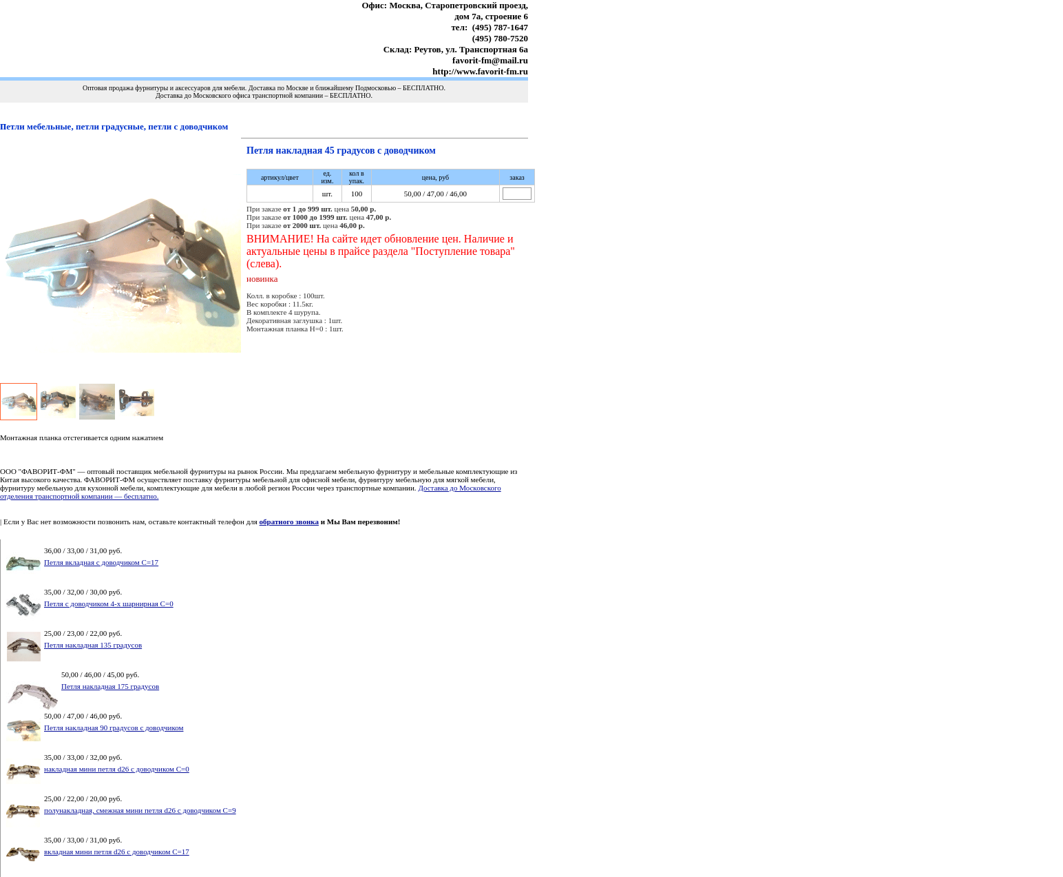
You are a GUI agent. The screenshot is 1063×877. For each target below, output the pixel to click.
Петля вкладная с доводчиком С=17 (101, 562)
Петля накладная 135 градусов (93, 645)
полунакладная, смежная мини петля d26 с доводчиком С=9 (140, 810)
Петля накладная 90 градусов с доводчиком (113, 727)
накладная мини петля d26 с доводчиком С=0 (116, 769)
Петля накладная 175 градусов (110, 686)
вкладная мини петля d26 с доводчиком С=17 (116, 851)
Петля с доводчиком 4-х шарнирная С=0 (108, 603)
